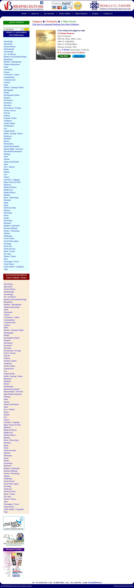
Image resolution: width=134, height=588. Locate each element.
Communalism (9, 77)
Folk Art (7, 113)
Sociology (7, 244)
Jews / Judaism (9, 167)
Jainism (6, 159)
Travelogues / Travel (11, 262)
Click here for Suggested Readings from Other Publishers (55, 24)
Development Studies (11, 95)
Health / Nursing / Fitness (13, 134)
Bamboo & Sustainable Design (15, 57)
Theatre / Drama (10, 256)
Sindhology (8, 236)
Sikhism (7, 233)
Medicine (7, 185)
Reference (7, 223)
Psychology (8, 221)
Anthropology (9, 49)
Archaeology (8, 52)
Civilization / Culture (11, 75)
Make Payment (81, 14)
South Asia (8, 246)
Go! (26, 29)
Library (6, 177)
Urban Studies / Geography (14, 267)
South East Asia (9, 249)
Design (6, 93)
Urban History (9, 264)
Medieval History (10, 187)
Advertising (8, 41)
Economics (8, 103)
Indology (7, 154)
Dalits (6, 85)
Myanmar (7, 200)
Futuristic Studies (10, 118)
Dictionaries (8, 100)
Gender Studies (9, 123)
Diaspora (7, 98)
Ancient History (10, 47)
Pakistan (7, 210)
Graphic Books (9, 131)
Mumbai (7, 195)
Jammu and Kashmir (11, 162)
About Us (35, 14)
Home (24, 14)
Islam (6, 157)
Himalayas (8, 136)
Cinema (7, 72)
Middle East (8, 190)
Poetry (6, 215)
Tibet (6, 259)
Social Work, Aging (11, 241)
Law (5, 174)
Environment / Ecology (12, 108)
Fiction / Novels (10, 111)
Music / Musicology (11, 198)
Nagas (6, 203)
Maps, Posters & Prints (12, 182)
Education (7, 105)
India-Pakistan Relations (13, 151)
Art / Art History (10, 54)
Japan (6, 164)
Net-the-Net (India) (127, 586)
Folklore (7, 116)
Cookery (7, 82)
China (6, 67)
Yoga (6, 269)
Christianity (8, 70)
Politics (6, 218)
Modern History (10, 192)
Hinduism (7, 139)
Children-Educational (12, 64)
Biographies (8, 59)
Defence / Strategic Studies (14, 87)
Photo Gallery (64, 14)
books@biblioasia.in (95, 582)
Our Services (49, 14)
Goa (5, 128)
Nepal (6, 205)
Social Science (9, 238)
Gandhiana (8, 121)
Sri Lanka (7, 254)
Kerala (6, 169)
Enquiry (95, 14)
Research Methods (10, 228)
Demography (8, 90)
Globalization (9, 126)
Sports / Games (9, 251)
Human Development (11, 146)
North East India (10, 208)
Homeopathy (8, 144)
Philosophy (8, 213)
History (6, 141)
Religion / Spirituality (12, 226)
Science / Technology (11, 231)
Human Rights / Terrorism (13, 149)
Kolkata (7, 172)
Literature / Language (12, 180)
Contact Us (107, 14)
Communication (10, 80)
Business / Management (12, 62)
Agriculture (8, 44)
